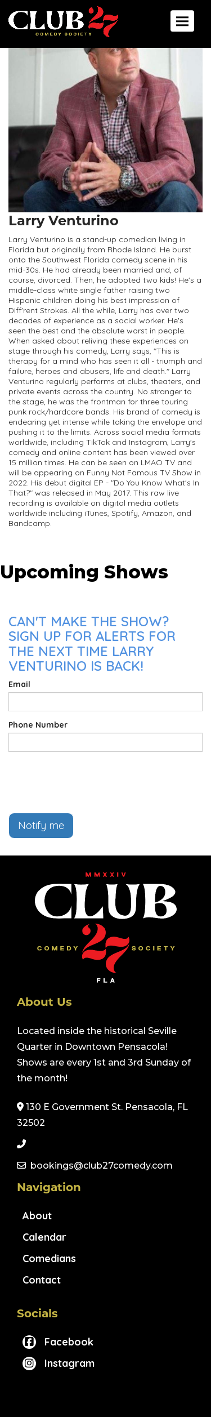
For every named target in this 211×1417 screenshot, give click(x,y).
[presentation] (93, 782)
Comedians (49, 1258)
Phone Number (38, 725)
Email (19, 684)
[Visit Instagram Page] (59, 1363)
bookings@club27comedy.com (101, 1165)
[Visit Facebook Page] (58, 1341)
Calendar (44, 1237)
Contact (42, 1279)
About (37, 1215)
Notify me (41, 825)
